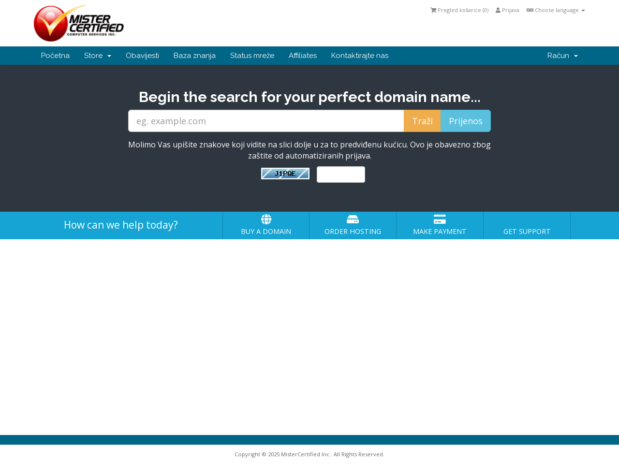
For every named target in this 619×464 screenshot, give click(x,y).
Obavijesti (142, 55)
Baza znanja (195, 55)
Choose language (556, 10)
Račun (562, 55)
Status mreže (252, 55)
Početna (55, 55)
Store (97, 55)
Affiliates (303, 55)
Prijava (507, 10)
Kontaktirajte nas (359, 55)
